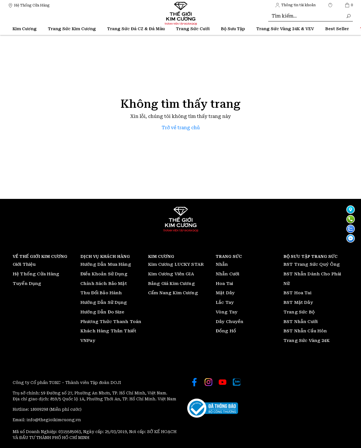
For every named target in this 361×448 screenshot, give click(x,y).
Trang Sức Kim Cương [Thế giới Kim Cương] (72, 29)
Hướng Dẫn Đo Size (102, 312)
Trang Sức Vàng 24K (306, 340)
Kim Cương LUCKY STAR (176, 264)
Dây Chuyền (230, 321)
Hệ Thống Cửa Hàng (36, 273)
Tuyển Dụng (27, 283)
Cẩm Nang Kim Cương (173, 292)
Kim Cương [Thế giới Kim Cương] (24, 29)
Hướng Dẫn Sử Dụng (103, 302)
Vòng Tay (226, 312)
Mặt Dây (225, 292)
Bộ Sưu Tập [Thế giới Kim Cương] (233, 29)
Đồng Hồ (226, 330)
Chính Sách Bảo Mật (103, 283)
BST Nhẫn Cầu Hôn (305, 330)
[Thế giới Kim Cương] (29, 5)
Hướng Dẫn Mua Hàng (105, 264)
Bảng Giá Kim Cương (171, 283)
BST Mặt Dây (298, 302)
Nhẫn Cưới (227, 273)
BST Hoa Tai (297, 292)
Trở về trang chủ (181, 127)
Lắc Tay (225, 302)
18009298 (39, 409)
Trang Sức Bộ (299, 312)
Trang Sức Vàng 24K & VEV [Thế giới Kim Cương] (285, 29)
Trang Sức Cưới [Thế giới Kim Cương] (193, 29)
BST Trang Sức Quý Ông (311, 264)
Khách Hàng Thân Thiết (108, 330)
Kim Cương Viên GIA (171, 273)
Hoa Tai (224, 283)
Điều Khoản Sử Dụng (103, 273)
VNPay (87, 340)
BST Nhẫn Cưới (300, 321)
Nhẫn (222, 264)
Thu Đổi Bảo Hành (101, 292)
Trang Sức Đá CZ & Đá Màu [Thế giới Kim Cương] (136, 29)
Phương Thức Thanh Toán (110, 321)
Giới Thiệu (24, 264)
